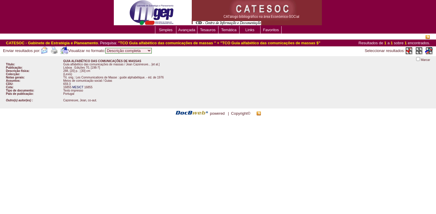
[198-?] (95, 67)
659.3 (67, 84)
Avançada (186, 30)
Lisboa (67, 67)
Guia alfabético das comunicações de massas (93, 64)
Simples (166, 30)
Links (249, 30)
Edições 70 (81, 67)
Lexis (67, 74)
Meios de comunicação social (82, 80)
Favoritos (271, 30)
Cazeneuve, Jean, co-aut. (80, 100)
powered (217, 113)
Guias (108, 80)
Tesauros (208, 30)
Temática (229, 30)
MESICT (78, 87)
